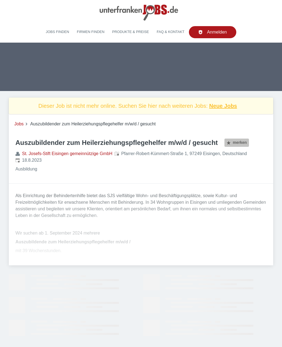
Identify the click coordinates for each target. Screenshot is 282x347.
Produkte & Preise (130, 32)
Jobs (19, 124)
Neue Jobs (223, 106)
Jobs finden (57, 32)
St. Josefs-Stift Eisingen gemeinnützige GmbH (67, 153)
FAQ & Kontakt (171, 32)
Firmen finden (90, 32)
